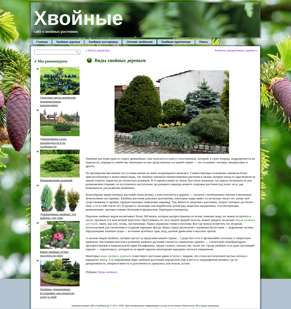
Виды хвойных (107, 272)
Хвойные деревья (68, 41)
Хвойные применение (176, 41)
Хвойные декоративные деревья (234, 50)
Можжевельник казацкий (60, 178)
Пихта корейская (98, 50)
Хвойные (78, 18)
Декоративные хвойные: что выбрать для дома (60, 214)
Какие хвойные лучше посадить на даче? (60, 251)
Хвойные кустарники (103, 41)
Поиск (203, 41)
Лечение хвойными (139, 41)
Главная (42, 41)
